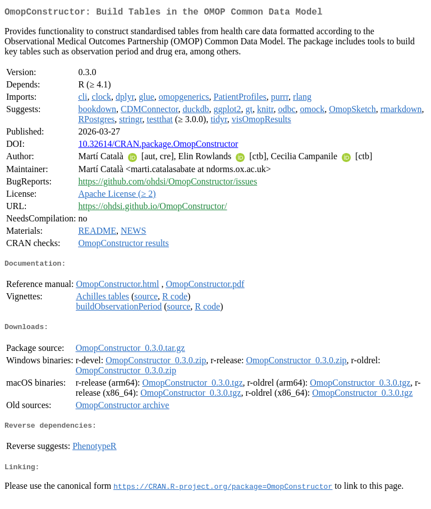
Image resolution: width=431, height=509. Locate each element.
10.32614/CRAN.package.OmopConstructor (158, 146)
